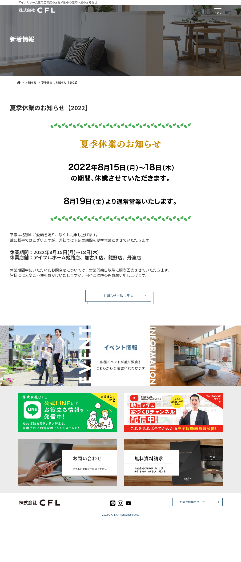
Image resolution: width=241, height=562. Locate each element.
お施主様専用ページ (192, 502)
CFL (113, 514)
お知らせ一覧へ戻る (118, 295)
